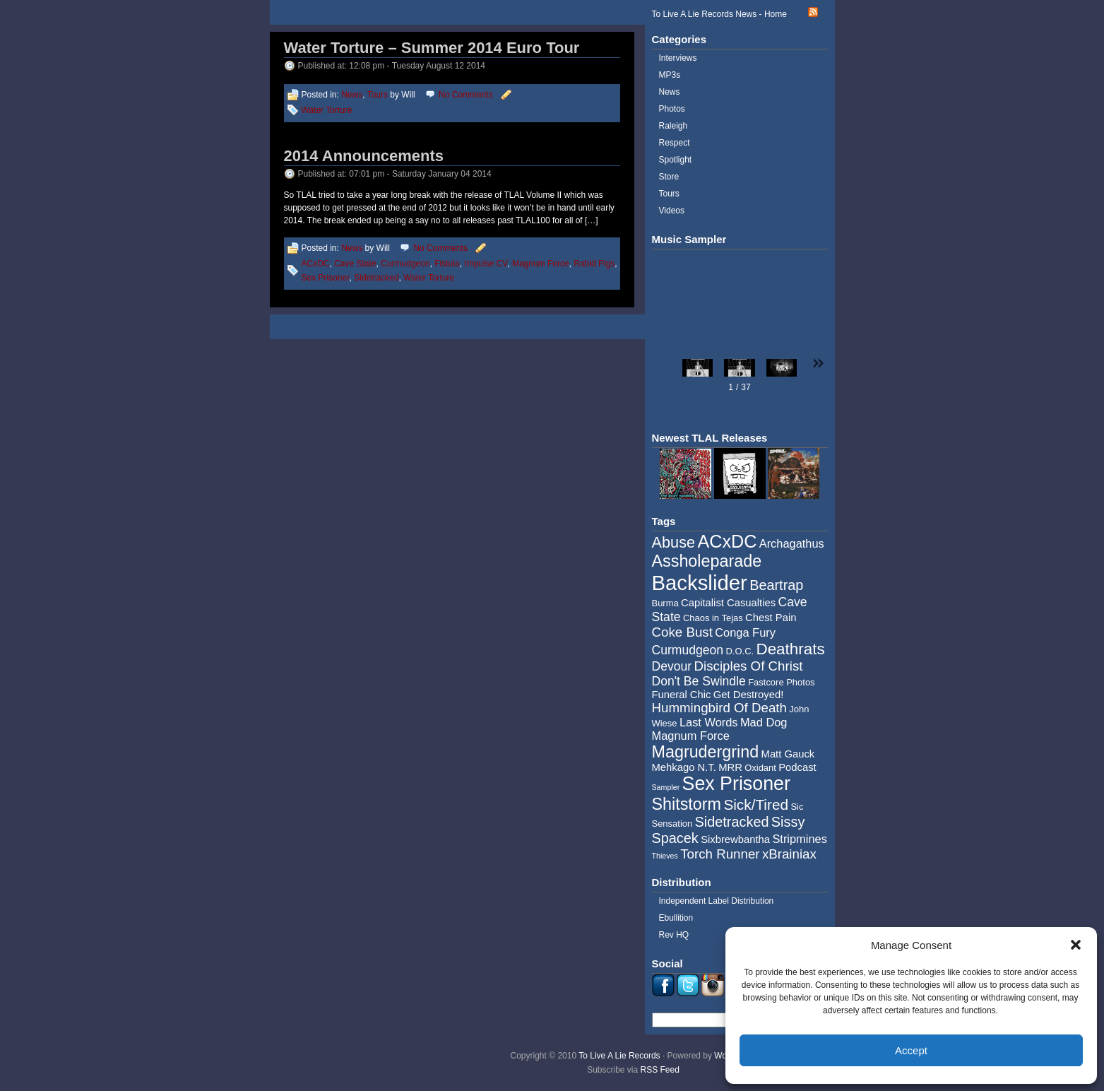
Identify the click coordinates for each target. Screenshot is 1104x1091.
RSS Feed (660, 1070)
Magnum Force (540, 264)
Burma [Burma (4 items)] (665, 603)
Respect (674, 143)
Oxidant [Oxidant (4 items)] (760, 767)
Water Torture (327, 110)
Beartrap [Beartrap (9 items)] (776, 585)
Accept (911, 1050)
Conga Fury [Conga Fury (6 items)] (745, 632)
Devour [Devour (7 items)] (672, 666)
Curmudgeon (405, 264)
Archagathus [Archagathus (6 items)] (791, 543)
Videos (671, 211)
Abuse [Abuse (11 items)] (674, 542)
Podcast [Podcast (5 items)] (797, 767)
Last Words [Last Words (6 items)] (708, 722)
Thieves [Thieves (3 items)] (665, 855)
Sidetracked (376, 278)
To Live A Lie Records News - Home (719, 14)
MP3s (670, 75)
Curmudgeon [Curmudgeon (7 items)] (688, 650)
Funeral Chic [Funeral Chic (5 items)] (681, 694)
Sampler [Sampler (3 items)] (666, 787)
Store (669, 177)
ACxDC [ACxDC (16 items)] (726, 541)
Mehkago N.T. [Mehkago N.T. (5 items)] (684, 767)
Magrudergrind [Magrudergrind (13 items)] (705, 752)
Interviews (678, 58)
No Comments (466, 95)
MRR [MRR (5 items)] (730, 767)
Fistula (446, 264)
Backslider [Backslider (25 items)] (699, 582)
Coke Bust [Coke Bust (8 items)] (682, 632)
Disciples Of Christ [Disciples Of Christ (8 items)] (748, 666)
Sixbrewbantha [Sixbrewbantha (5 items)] (735, 839)
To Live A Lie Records (619, 1056)
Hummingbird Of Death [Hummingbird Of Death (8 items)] (719, 707)
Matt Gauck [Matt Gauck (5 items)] (788, 754)
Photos (672, 109)
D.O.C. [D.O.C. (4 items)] (739, 651)
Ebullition (676, 918)
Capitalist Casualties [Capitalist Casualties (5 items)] (728, 602)
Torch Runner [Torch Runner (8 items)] (719, 854)
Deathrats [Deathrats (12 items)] (790, 649)
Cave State (355, 264)
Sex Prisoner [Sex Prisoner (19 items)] (736, 783)
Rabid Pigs (594, 264)
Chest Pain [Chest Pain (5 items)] (770, 617)
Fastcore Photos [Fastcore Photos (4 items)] (781, 682)
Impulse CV (485, 264)
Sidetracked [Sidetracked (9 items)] (732, 822)
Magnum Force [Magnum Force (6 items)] (691, 735)
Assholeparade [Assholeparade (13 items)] (707, 561)
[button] (1076, 945)
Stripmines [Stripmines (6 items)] (799, 838)
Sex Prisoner (326, 278)
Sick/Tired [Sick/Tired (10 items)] (755, 804)
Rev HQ (674, 935)
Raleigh (673, 126)
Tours (377, 95)
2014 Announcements (364, 156)
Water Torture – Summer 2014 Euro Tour (432, 48)
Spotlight (675, 160)
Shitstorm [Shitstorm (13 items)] (687, 804)
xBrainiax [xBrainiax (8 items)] (789, 854)
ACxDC (316, 264)
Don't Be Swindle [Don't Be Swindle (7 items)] (699, 681)
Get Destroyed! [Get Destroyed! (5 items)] (748, 694)
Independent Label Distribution (716, 901)
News (351, 95)
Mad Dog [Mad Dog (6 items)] (764, 722)
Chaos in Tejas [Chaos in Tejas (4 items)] (713, 618)
